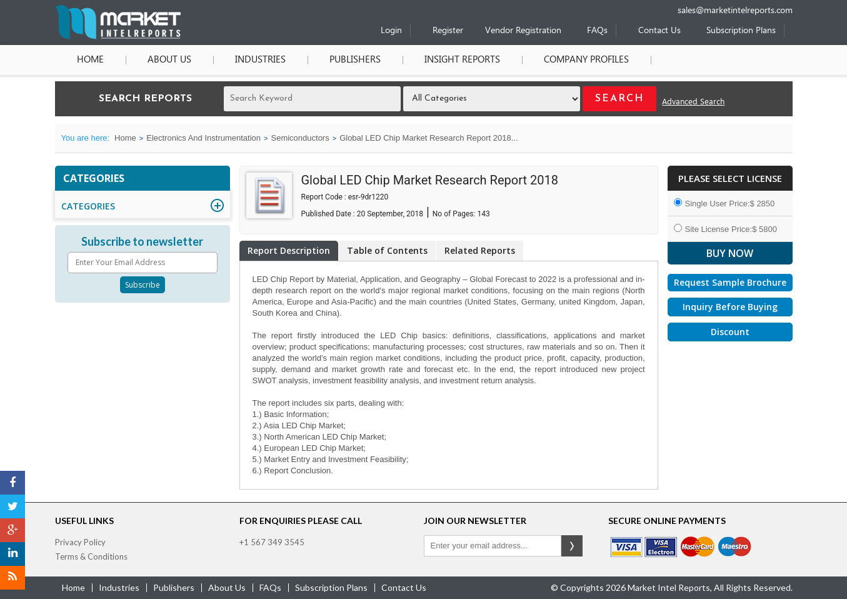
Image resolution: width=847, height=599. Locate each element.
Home (90, 60)
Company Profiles (586, 60)
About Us (169, 60)
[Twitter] (12, 506)
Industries (260, 60)
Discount (730, 332)
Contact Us (659, 31)
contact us (403, 587)
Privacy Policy (80, 542)
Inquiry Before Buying (730, 307)
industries (119, 587)
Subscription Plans (741, 31)
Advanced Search (693, 102)
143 (483, 213)
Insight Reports (462, 60)
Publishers (355, 60)
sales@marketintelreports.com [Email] (735, 11)
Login (391, 31)
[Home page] (118, 36)
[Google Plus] (12, 530)
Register (448, 31)
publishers (173, 587)
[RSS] (12, 578)
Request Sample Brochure (730, 282)
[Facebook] (12, 483)
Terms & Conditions (91, 556)
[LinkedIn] (12, 554)
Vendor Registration (523, 31)
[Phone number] (639, 4)
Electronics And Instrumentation (203, 138)
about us (227, 587)
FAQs (597, 31)
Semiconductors (300, 138)
